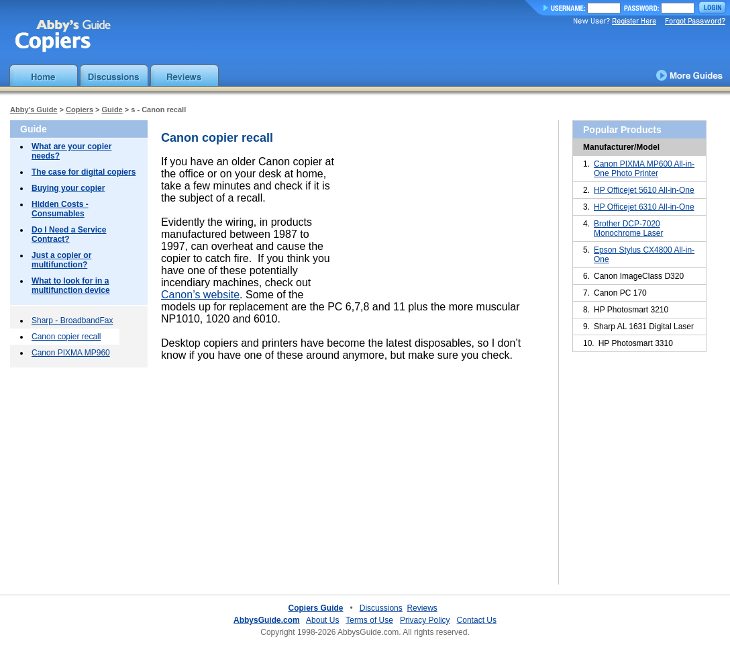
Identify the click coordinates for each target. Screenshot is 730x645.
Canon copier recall (66, 336)
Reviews (422, 608)
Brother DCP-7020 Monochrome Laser (628, 228)
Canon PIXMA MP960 (71, 352)
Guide (112, 109)
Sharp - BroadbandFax (72, 320)
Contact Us (477, 620)
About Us (322, 620)
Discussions (381, 608)
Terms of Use (369, 620)
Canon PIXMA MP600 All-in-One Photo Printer (644, 168)
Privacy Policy (425, 620)
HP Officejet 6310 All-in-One (644, 207)
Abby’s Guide (34, 109)
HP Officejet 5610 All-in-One (644, 190)
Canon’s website (200, 294)
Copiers (79, 109)
